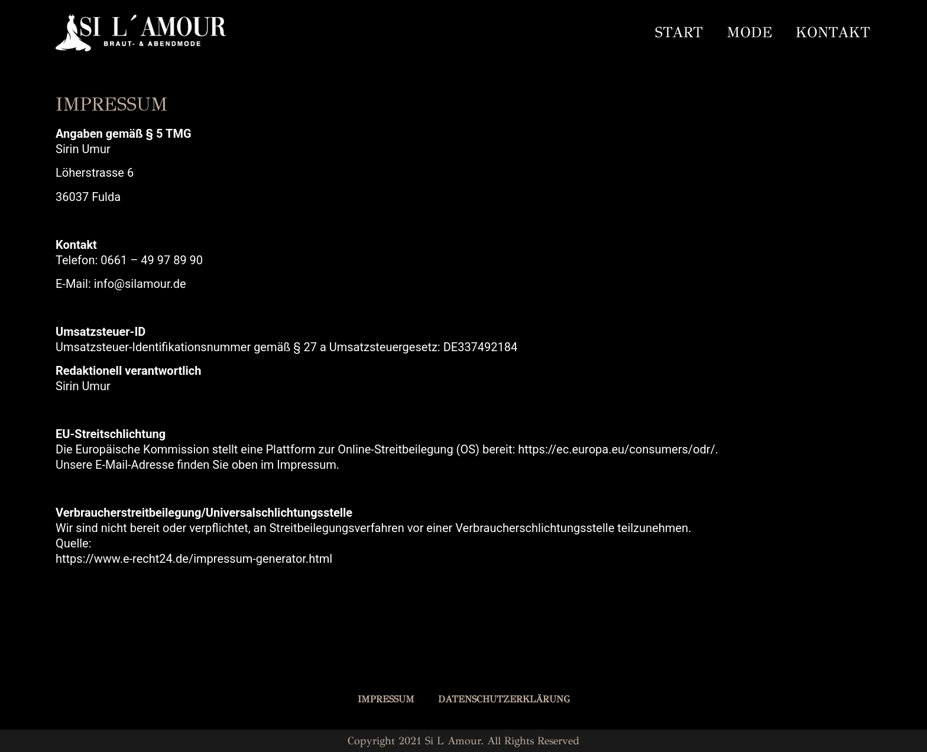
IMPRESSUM (386, 699)
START (679, 32)
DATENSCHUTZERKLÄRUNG (504, 699)
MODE (749, 32)
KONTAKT (833, 32)
